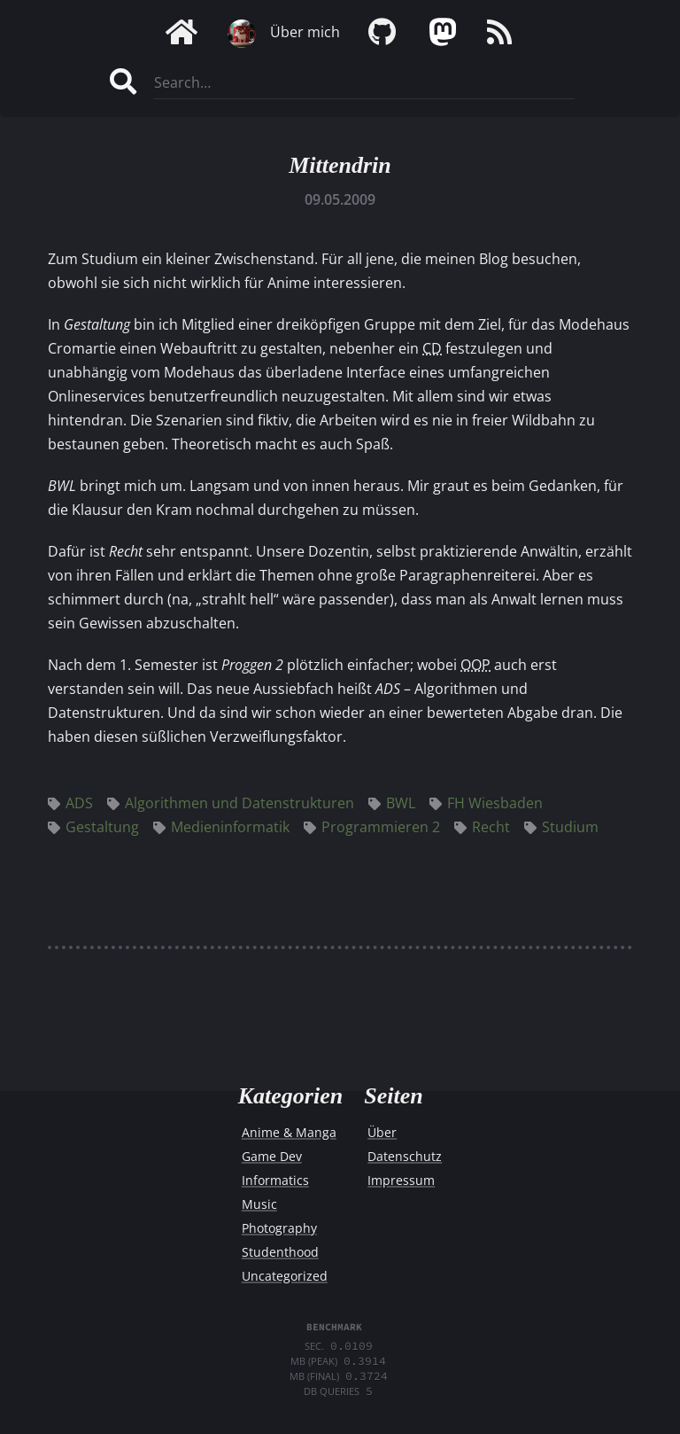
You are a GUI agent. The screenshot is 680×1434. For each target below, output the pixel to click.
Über (382, 1132)
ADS (70, 803)
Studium (561, 827)
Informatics (275, 1180)
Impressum (401, 1180)
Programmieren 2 (372, 827)
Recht (482, 827)
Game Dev (272, 1156)
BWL (391, 803)
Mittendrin (340, 165)
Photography (279, 1228)
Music (259, 1204)
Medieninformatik (221, 827)
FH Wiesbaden (486, 803)
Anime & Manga (289, 1132)
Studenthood (280, 1251)
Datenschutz (404, 1156)
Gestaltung (93, 827)
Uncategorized (285, 1275)
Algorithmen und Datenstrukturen (230, 803)
